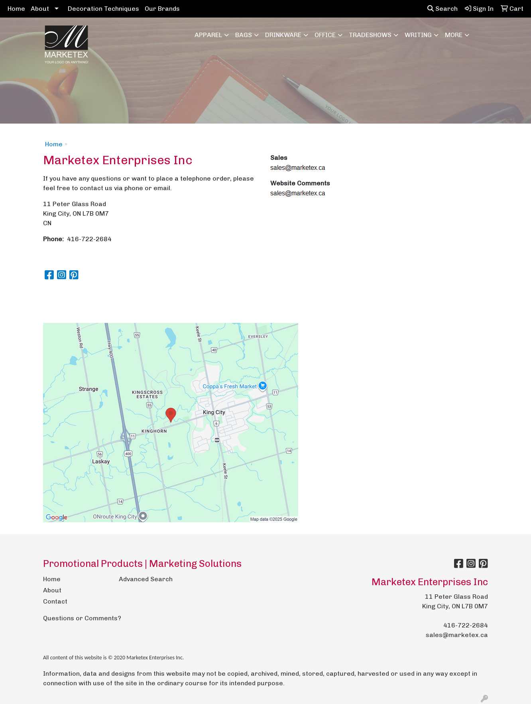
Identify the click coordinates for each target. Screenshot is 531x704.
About (40, 8)
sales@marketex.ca (457, 635)
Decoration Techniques (103, 8)
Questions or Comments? (82, 618)
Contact (55, 601)
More (453, 35)
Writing (418, 35)
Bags (243, 35)
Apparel (208, 35)
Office (325, 35)
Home (16, 8)
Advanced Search (146, 579)
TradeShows (370, 35)
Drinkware (283, 35)
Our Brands (162, 8)
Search (442, 8)
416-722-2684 (465, 625)
